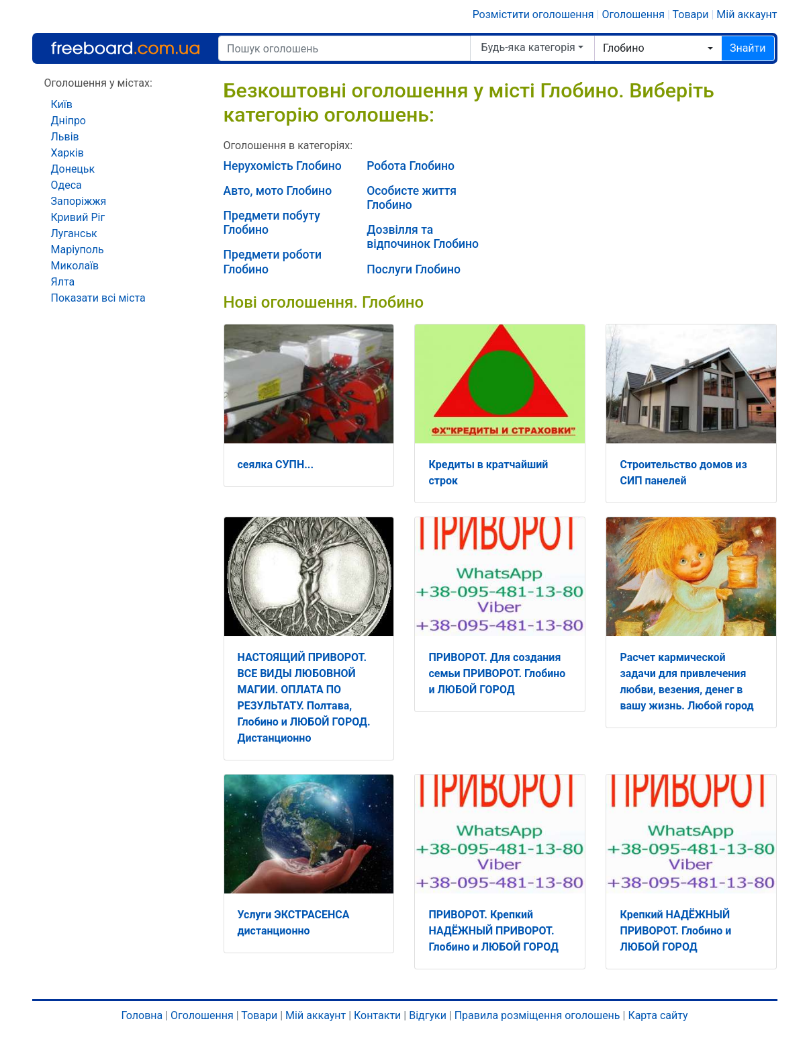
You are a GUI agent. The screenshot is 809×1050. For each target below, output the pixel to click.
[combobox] (658, 48)
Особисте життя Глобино (412, 198)
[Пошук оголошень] (344, 48)
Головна (141, 1015)
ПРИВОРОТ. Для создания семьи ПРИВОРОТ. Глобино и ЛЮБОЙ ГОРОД (496, 673)
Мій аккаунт (746, 14)
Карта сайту (657, 1015)
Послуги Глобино (414, 269)
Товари (691, 14)
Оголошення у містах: (98, 83)
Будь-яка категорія (528, 47)
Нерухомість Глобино (283, 166)
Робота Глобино (411, 166)
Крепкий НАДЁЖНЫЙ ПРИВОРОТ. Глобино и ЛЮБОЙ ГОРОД (675, 930)
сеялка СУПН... (276, 464)
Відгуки (427, 1015)
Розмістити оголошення (533, 14)
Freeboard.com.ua (125, 48)
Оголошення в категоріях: (288, 145)
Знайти (748, 48)
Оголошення (633, 14)
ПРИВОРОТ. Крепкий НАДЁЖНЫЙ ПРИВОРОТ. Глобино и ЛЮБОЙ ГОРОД (493, 930)
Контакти (377, 1015)
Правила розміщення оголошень (537, 1015)
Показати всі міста (98, 298)
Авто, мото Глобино (278, 191)
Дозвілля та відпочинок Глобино (423, 237)
